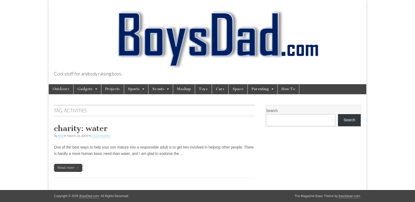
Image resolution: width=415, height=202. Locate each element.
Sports (134, 89)
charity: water (80, 128)
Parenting (260, 89)
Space (238, 89)
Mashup (184, 89)
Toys (203, 89)
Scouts (158, 89)
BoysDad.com (89, 196)
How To (288, 89)
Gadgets (85, 89)
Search (272, 111)
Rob (61, 136)
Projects (112, 89)
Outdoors (61, 89)
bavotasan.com (349, 196)
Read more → (68, 168)
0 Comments (101, 136)
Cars (220, 89)
